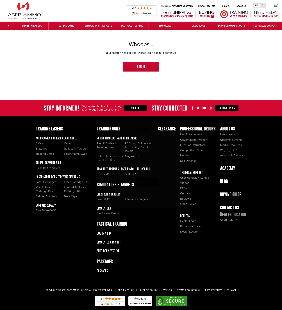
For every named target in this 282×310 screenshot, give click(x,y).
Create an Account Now (128, 187)
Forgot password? (173, 161)
